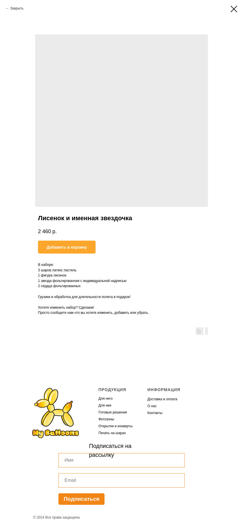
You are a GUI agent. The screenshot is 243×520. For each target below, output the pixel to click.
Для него (105, 399)
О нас (152, 406)
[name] (121, 460)
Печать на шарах (112, 433)
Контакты (154, 413)
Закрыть (16, 8)
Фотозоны (106, 419)
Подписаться (81, 499)
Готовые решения (112, 412)
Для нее (104, 405)
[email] (121, 480)
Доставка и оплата (162, 399)
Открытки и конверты (115, 426)
